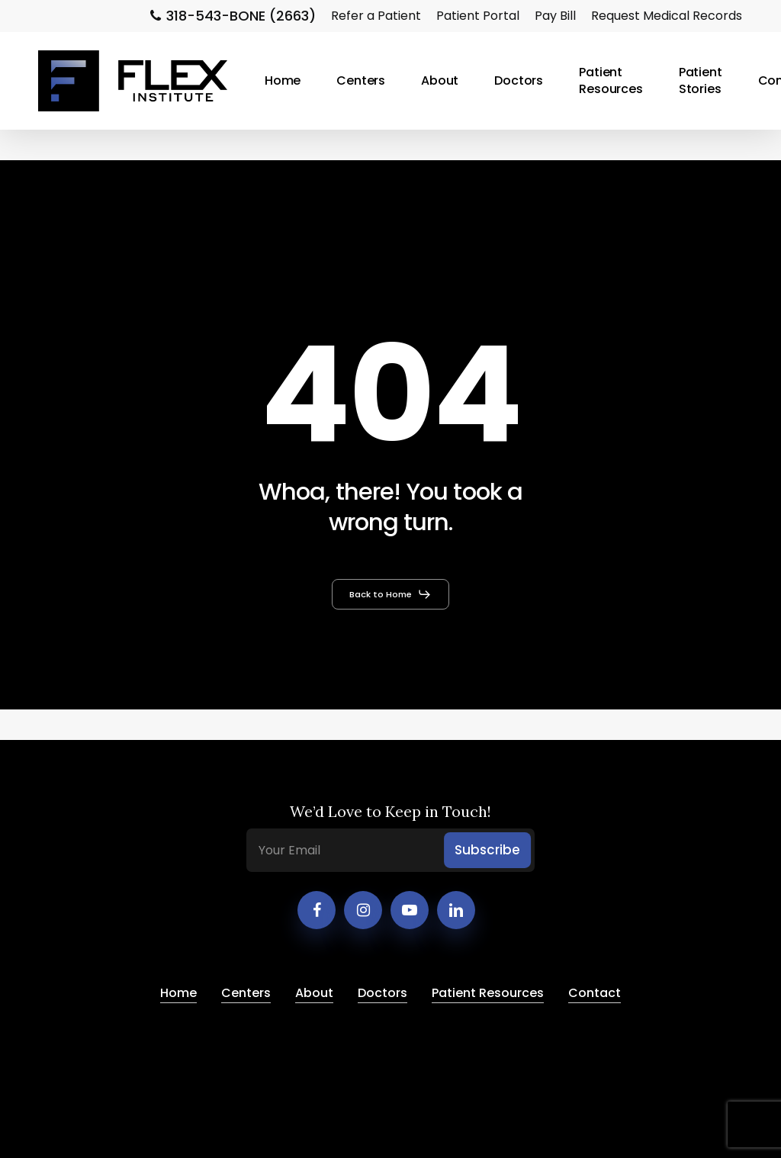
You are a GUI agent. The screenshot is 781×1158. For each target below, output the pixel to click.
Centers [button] (246, 993)
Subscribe (487, 850)
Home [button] (178, 993)
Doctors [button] (382, 993)
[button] (390, 594)
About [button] (314, 993)
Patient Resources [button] (488, 993)
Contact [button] (594, 993)
